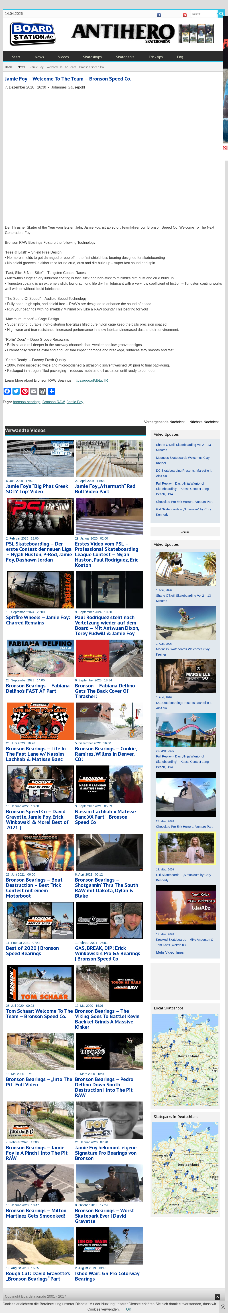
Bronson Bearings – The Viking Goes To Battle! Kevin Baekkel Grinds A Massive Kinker (107, 1018)
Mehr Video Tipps (170, 952)
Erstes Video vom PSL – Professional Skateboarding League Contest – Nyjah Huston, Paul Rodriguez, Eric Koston (106, 554)
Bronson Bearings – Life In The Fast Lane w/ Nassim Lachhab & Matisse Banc (36, 754)
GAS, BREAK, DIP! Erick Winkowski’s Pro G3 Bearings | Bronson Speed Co (107, 953)
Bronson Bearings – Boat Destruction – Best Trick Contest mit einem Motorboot (34, 887)
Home (9, 67)
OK (128, 1309)
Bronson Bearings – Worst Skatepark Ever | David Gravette (104, 1215)
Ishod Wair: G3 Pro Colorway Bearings (107, 1276)
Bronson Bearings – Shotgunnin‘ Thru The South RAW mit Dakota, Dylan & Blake (106, 887)
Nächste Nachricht (204, 422)
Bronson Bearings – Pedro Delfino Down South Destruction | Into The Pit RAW (104, 1087)
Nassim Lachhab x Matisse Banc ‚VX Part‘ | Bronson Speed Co (105, 817)
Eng (180, 56)
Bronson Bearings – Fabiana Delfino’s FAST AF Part (38, 688)
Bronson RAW (53, 402)
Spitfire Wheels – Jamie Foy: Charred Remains (38, 620)
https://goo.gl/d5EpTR (90, 380)
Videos (63, 56)
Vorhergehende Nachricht (164, 422)
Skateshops (92, 56)
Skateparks (125, 56)
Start (16, 56)
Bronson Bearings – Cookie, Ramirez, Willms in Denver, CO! (105, 754)
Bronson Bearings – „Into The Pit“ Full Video (39, 1082)
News (39, 56)
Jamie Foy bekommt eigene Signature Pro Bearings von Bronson (105, 1153)
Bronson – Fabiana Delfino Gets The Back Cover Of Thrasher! (105, 691)
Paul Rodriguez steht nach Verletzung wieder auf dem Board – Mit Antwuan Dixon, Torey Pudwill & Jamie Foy (107, 625)
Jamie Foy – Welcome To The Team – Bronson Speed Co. (68, 78)
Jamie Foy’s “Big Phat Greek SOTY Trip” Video (37, 489)
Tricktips (156, 56)
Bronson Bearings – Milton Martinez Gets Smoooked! (36, 1213)
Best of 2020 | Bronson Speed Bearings (32, 950)
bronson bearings (27, 402)
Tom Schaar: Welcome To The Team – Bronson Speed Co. (39, 1013)
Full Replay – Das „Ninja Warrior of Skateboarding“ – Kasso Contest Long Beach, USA (182, 489)
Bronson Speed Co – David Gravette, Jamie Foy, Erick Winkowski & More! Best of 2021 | (37, 819)
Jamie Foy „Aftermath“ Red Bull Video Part (105, 489)
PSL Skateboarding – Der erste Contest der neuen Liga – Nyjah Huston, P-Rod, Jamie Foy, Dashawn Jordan (39, 551)
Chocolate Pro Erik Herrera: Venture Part (184, 501)
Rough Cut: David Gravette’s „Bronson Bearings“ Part (38, 1276)
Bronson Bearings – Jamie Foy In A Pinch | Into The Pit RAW (37, 1153)
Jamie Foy (75, 402)
